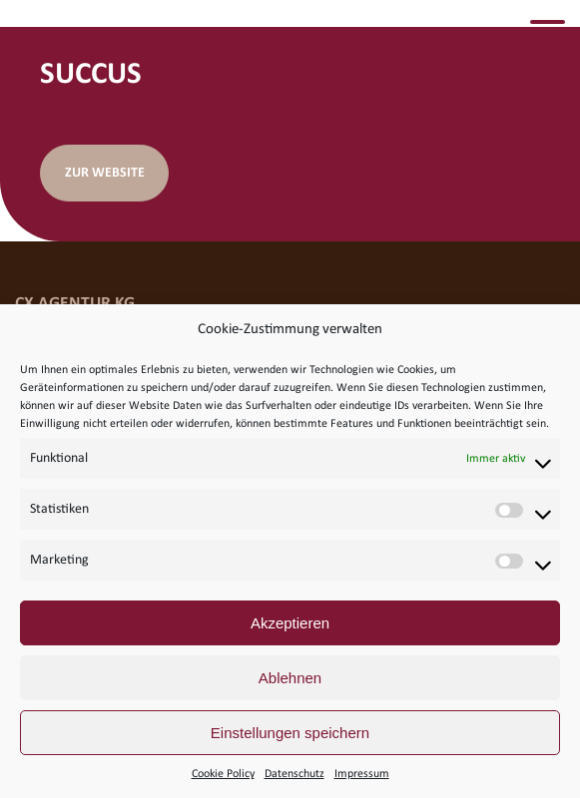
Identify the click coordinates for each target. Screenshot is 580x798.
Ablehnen (290, 677)
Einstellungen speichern (290, 732)
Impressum (361, 774)
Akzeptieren (290, 622)
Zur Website (105, 173)
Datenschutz (294, 774)
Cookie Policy (223, 774)
